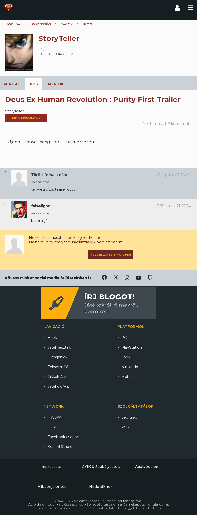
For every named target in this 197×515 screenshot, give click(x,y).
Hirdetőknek (101, 486)
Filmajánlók (57, 357)
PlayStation (131, 347)
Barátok (55, 84)
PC (124, 337)
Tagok (67, 24)
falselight (40, 206)
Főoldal (14, 24)
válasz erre (40, 182)
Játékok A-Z (58, 386)
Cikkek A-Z (57, 376)
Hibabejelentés (52, 486)
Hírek (52, 337)
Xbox (125, 357)
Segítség (129, 417)
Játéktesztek (59, 347)
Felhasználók (59, 367)
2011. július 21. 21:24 (174, 206)
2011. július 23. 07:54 (173, 174)
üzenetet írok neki (57, 54)
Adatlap (12, 84)
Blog (33, 84)
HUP (51, 427)
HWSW (54, 417)
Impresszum (52, 466)
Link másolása (26, 118)
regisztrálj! (82, 242)
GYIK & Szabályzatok (101, 466)
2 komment (178, 123)
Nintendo (129, 367)
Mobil (126, 376)
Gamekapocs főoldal (8, 8)
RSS (125, 427)
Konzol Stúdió (59, 446)
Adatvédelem (147, 466)
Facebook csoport (63, 437)
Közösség (41, 24)
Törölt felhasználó (49, 174)
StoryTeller (14, 111)
